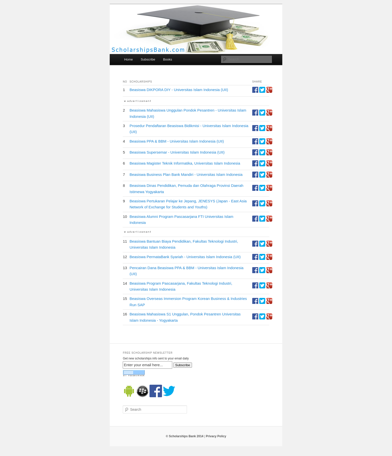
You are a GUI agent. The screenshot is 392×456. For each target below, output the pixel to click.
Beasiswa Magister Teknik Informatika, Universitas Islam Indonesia (185, 163)
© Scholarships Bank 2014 (184, 436)
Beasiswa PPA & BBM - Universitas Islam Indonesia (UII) (177, 141)
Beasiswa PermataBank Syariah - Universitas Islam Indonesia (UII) (185, 257)
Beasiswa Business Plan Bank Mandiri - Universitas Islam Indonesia (186, 174)
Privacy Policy (216, 436)
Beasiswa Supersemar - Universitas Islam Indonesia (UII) (177, 152)
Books (167, 59)
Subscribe (148, 59)
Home (128, 59)
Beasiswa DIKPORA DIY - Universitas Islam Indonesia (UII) (179, 90)
